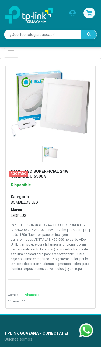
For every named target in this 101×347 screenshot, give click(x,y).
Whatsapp (31, 295)
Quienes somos (18, 339)
